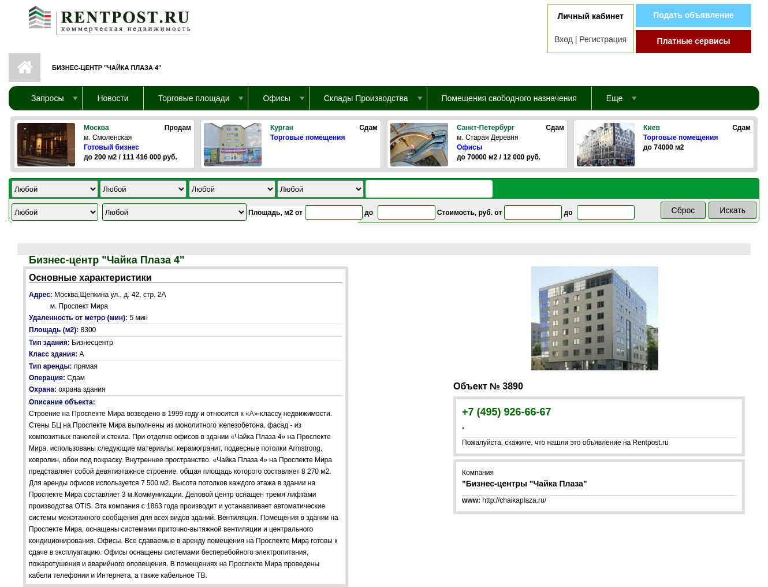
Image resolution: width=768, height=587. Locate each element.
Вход (563, 39)
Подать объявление (693, 15)
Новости (112, 98)
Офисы (469, 147)
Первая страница (24, 67)
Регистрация (603, 39)
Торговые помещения (307, 137)
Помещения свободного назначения (509, 98)
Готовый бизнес (111, 147)
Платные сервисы (693, 41)
